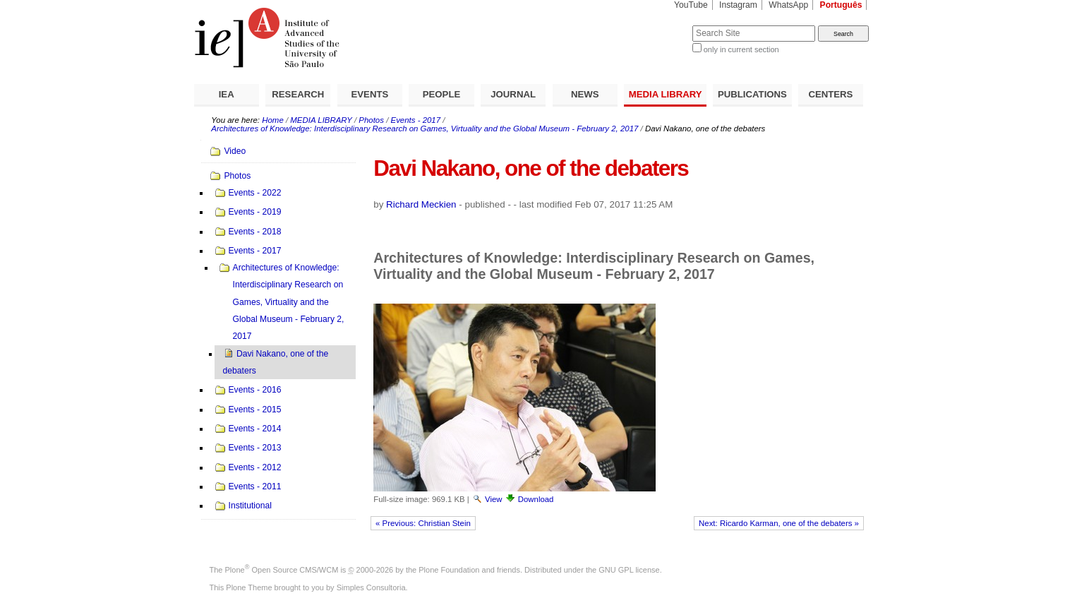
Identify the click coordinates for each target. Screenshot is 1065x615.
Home (273, 120)
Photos (371, 120)
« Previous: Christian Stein (423, 523)
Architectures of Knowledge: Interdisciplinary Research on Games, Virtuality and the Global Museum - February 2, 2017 (424, 128)
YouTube (691, 5)
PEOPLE (442, 94)
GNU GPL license (628, 570)
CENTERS (830, 94)
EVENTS (370, 94)
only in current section (741, 49)
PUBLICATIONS (752, 94)
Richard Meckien (421, 204)
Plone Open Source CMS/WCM (282, 570)
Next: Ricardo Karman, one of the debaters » (779, 523)
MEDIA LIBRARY (665, 94)
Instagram (738, 5)
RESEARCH (298, 94)
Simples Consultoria (371, 587)
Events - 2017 (416, 120)
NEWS (585, 94)
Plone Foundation (449, 570)
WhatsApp (788, 5)
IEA (226, 94)
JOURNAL (513, 94)
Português (841, 5)
